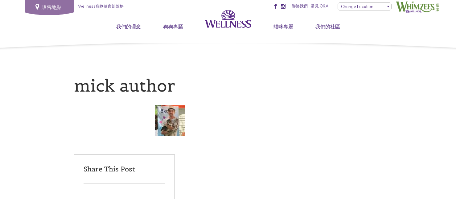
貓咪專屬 (283, 26)
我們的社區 (327, 26)
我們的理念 (128, 26)
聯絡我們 (300, 5)
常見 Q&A (319, 5)
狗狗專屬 (173, 26)
